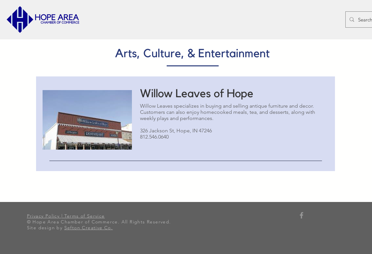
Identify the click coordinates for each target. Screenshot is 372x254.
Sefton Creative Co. (88, 228)
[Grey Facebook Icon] (301, 215)
